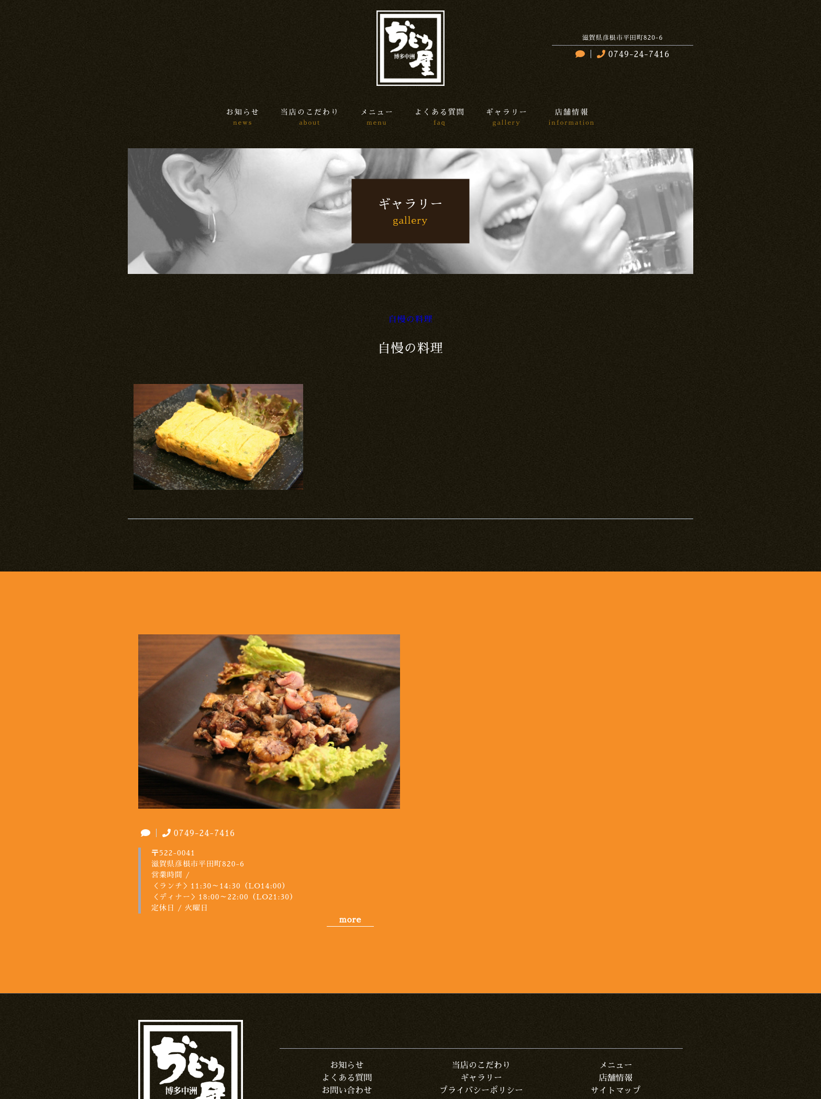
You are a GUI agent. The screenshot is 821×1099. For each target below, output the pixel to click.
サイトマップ (616, 1090)
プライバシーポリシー (481, 1090)
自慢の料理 (410, 319)
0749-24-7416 (632, 54)
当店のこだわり (481, 1065)
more (350, 920)
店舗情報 (616, 1078)
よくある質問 (346, 1078)
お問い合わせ (346, 1090)
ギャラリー (481, 1078)
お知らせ (346, 1065)
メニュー (616, 1065)
